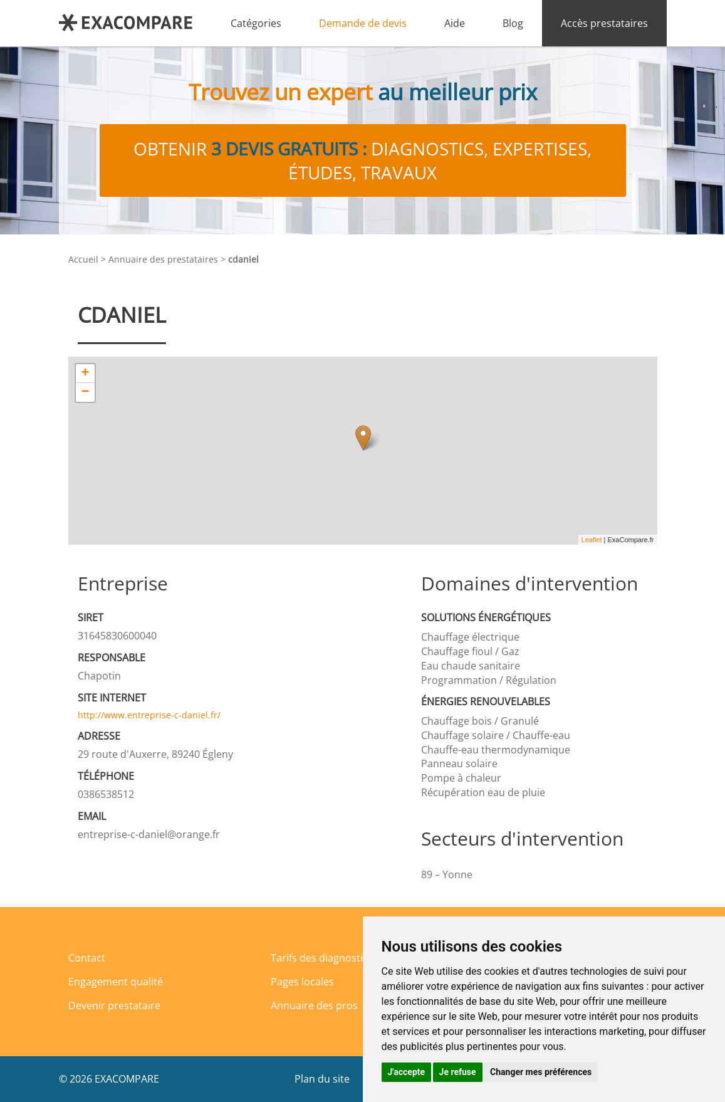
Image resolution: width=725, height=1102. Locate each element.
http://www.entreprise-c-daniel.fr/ (149, 715)
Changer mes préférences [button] (541, 1072)
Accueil (83, 259)
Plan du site (322, 1079)
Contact (86, 958)
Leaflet (592, 539)
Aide (454, 23)
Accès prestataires (604, 23)
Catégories (256, 23)
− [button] (85, 392)
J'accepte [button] (406, 1072)
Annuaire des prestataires (163, 259)
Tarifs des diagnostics (322, 958)
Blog (513, 23)
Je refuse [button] (457, 1072)
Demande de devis (363, 23)
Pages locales (302, 982)
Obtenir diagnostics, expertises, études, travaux (362, 160)
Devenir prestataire (114, 1005)
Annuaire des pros (314, 1005)
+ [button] (85, 373)
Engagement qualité (115, 982)
